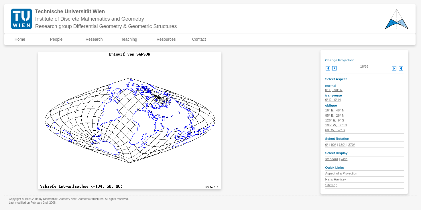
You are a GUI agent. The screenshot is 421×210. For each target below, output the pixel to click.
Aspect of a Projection (341, 173)
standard (331, 159)
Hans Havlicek (335, 179)
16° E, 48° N (334, 110)
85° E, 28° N (334, 115)
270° (351, 144)
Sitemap (331, 185)
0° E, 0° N (333, 99)
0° (326, 144)
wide (344, 159)
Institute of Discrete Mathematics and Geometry (89, 19)
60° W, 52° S (335, 130)
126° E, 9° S (334, 120)
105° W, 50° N (336, 125)
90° (333, 144)
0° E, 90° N (333, 90)
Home (20, 39)
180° (342, 144)
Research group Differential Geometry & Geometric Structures (106, 26)
